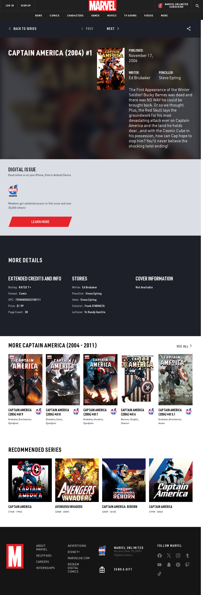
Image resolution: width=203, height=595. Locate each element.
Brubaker (13, 402)
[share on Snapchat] (169, 550)
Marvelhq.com (79, 542)
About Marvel (41, 531)
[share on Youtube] (159, 550)
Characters (75, 15)
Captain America (20, 489)
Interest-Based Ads (185, 579)
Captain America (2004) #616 (132, 395)
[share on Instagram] (178, 540)
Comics (54, 15)
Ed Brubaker (77, 91)
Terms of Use (11, 579)
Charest (125, 406)
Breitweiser (25, 402)
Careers (42, 546)
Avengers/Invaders (68, 489)
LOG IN (10, 5)
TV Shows (130, 15)
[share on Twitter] (169, 540)
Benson (125, 402)
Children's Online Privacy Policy (126, 579)
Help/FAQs (44, 539)
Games (95, 15)
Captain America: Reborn (119, 489)
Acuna (161, 406)
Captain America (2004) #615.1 (170, 395)
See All (184, 329)
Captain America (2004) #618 (57, 395)
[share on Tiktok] (159, 559)
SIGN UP (26, 5)
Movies (111, 15)
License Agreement (159, 579)
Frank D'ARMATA (94, 288)
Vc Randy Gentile (94, 295)
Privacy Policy (31, 579)
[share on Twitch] (187, 550)
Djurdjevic (13, 406)
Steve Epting (139, 91)
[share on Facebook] (159, 541)
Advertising (77, 530)
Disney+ (74, 536)
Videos (148, 15)
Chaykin (134, 402)
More (164, 15)
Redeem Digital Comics (73, 552)
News (38, 15)
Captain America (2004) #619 (20, 395)
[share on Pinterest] (178, 550)
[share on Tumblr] (187, 540)
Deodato (98, 402)
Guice (59, 402)
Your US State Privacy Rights (59, 579)
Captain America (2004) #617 (95, 395)
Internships (45, 552)
